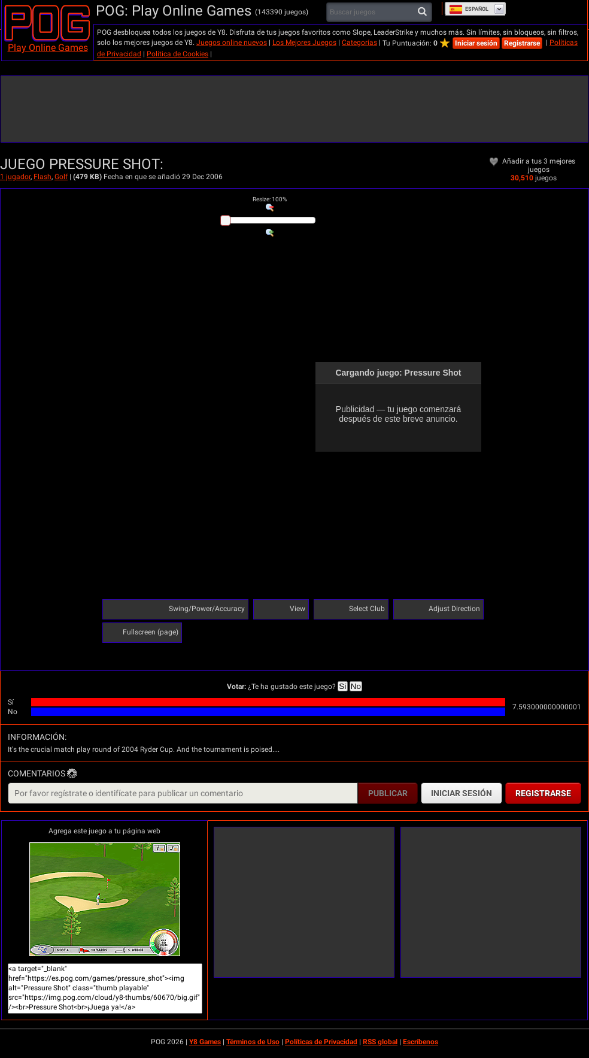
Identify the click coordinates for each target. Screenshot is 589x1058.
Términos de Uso (253, 1042)
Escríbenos (420, 1042)
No (356, 686)
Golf (61, 177)
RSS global (380, 1042)
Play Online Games (48, 47)
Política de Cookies (177, 54)
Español (468, 9)
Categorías (359, 42)
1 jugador (15, 177)
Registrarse (522, 43)
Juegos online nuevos (231, 42)
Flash (42, 177)
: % (270, 199)
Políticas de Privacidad (321, 1042)
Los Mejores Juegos (304, 42)
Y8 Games (205, 1042)
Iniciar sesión (476, 43)
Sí (343, 686)
